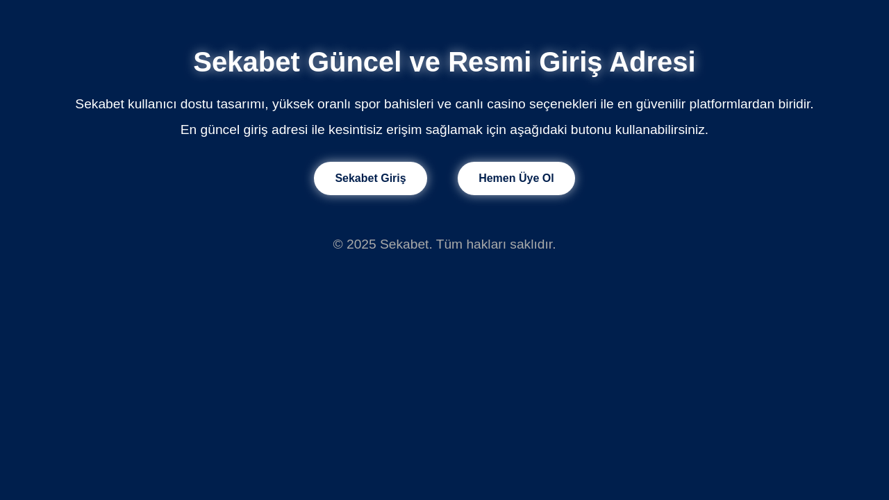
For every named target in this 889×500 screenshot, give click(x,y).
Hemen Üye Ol (516, 178)
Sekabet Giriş (370, 178)
